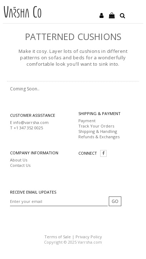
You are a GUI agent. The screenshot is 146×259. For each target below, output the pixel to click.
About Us (18, 160)
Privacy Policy (89, 236)
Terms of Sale (57, 236)
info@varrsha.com (31, 122)
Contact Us (20, 165)
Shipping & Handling (97, 131)
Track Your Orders (96, 126)
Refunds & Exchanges (99, 136)
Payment (87, 120)
